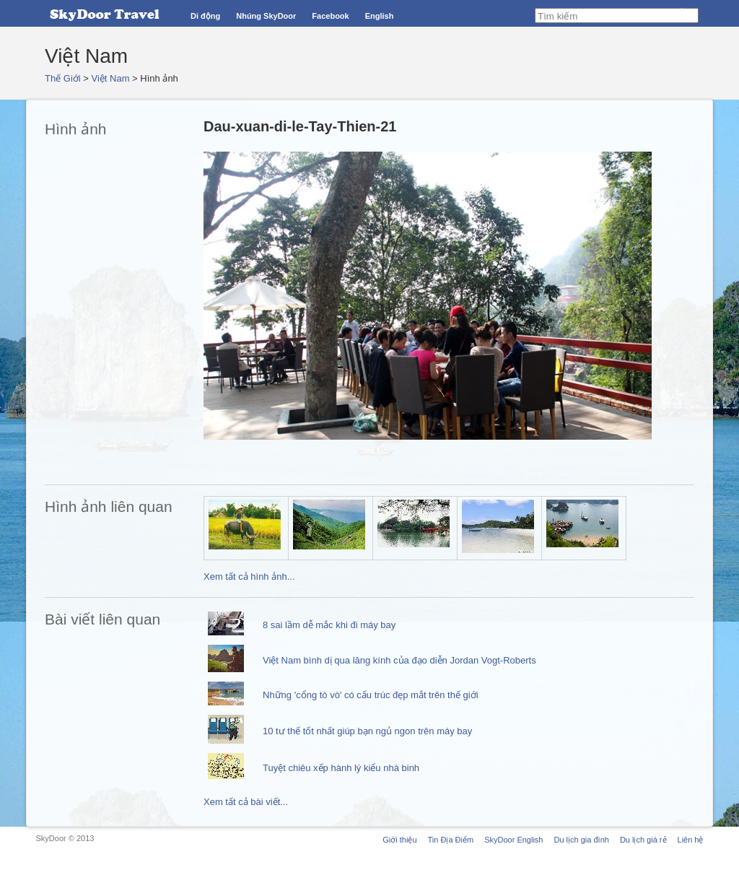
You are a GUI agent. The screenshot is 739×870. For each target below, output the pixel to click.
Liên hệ (691, 839)
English (379, 16)
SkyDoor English (513, 839)
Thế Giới (63, 78)
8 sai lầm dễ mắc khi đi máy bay (329, 624)
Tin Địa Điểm (451, 839)
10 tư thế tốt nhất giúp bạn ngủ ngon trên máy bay (367, 731)
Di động (205, 16)
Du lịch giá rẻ (643, 839)
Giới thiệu (399, 839)
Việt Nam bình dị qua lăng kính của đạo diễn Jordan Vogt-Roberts (399, 660)
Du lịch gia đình (581, 839)
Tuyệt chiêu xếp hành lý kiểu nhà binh (341, 767)
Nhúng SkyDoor (266, 16)
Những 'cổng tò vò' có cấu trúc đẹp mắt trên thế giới (370, 695)
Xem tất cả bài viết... (246, 801)
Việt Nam (111, 78)
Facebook (330, 16)
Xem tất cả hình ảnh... (249, 576)
